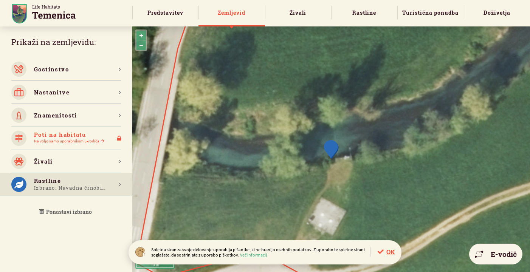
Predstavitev (165, 12)
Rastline (364, 12)
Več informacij (253, 255)
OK (390, 252)
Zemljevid (231, 12)
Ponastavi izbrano (66, 211)
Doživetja (497, 12)
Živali (298, 12)
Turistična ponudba (430, 12)
